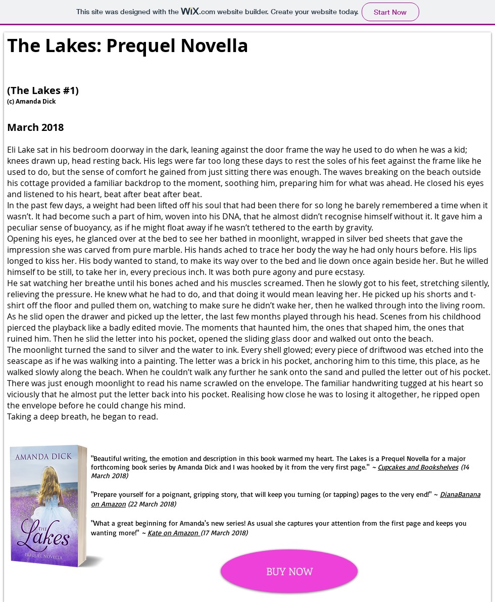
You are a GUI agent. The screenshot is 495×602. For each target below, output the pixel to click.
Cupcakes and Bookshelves (418, 466)
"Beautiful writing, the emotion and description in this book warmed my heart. (213, 458)
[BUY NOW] (289, 571)
